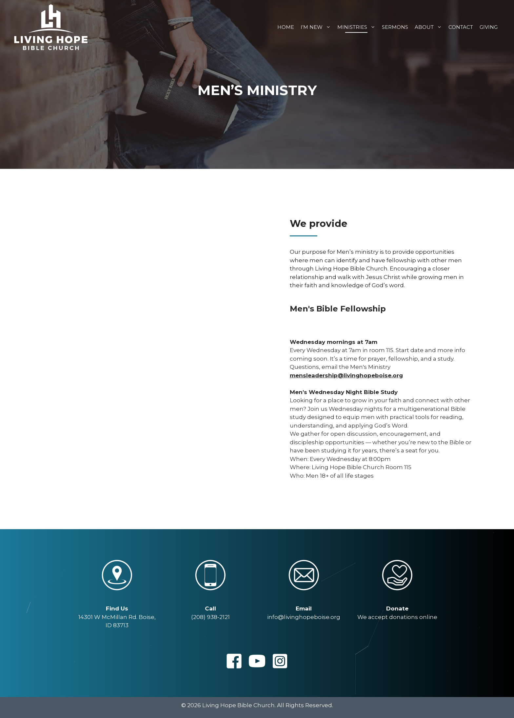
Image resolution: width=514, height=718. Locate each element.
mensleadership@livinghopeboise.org (346, 375)
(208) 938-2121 (210, 617)
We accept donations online (397, 617)
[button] (234, 661)
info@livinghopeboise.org (303, 617)
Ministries (358, 27)
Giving (489, 27)
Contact (460, 27)
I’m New (317, 27)
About (430, 27)
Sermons (395, 27)
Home (285, 27)
